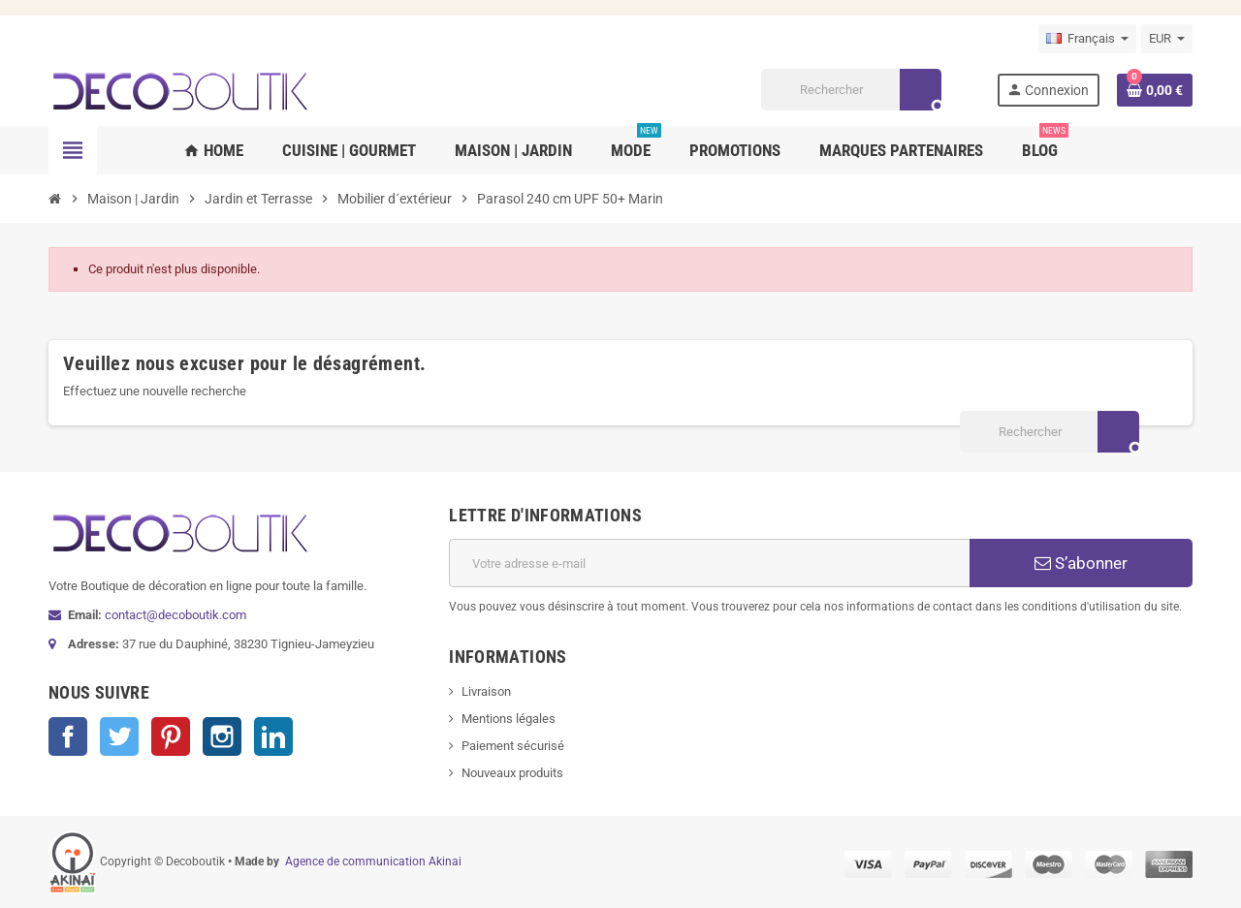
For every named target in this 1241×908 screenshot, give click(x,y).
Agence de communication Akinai (373, 861)
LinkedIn (273, 736)
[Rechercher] (850, 89)
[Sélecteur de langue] (1087, 38)
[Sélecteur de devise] (1167, 38)
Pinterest (170, 736)
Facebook (67, 736)
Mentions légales (508, 718)
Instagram (222, 736)
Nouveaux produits (512, 773)
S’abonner (1081, 563)
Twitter (119, 736)
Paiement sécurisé (512, 745)
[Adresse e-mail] (709, 563)
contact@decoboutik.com (175, 615)
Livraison (486, 691)
